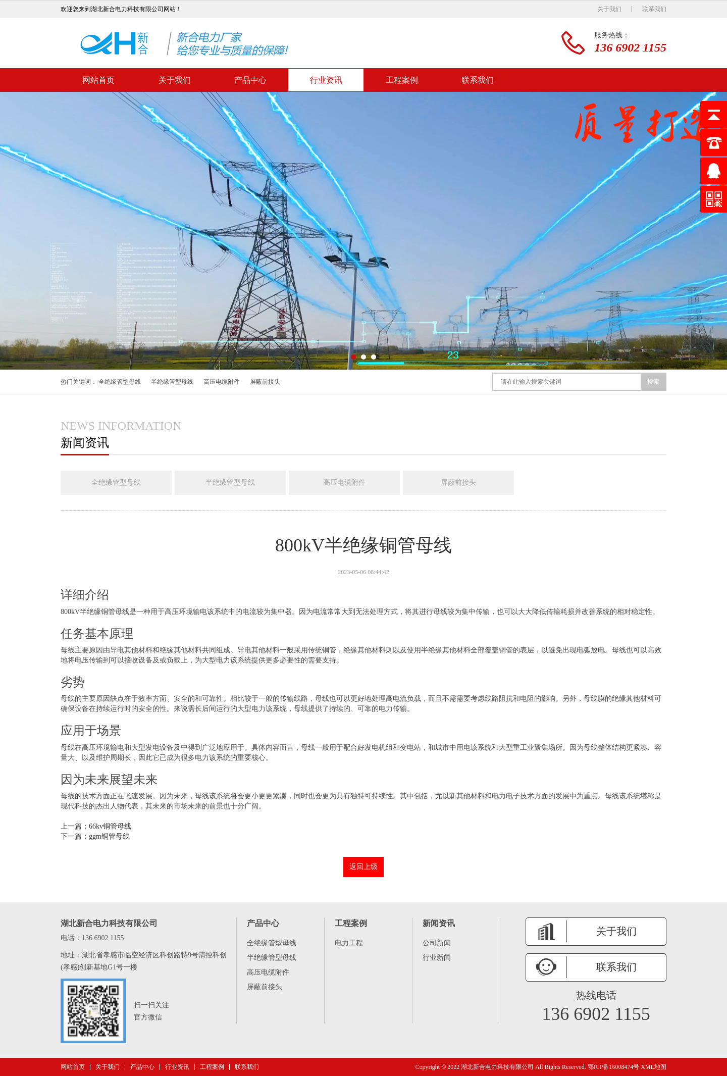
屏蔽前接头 (265, 381)
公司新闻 (437, 943)
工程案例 (402, 80)
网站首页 (98, 80)
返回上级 (363, 866)
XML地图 (653, 1066)
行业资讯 (326, 80)
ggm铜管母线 (109, 836)
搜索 (653, 381)
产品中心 (250, 80)
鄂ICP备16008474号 (614, 1066)
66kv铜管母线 (110, 826)
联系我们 (654, 9)
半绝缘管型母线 (172, 381)
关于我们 (609, 9)
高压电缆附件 (221, 381)
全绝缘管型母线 (119, 381)
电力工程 (349, 943)
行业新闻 (437, 957)
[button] (353, 357)
